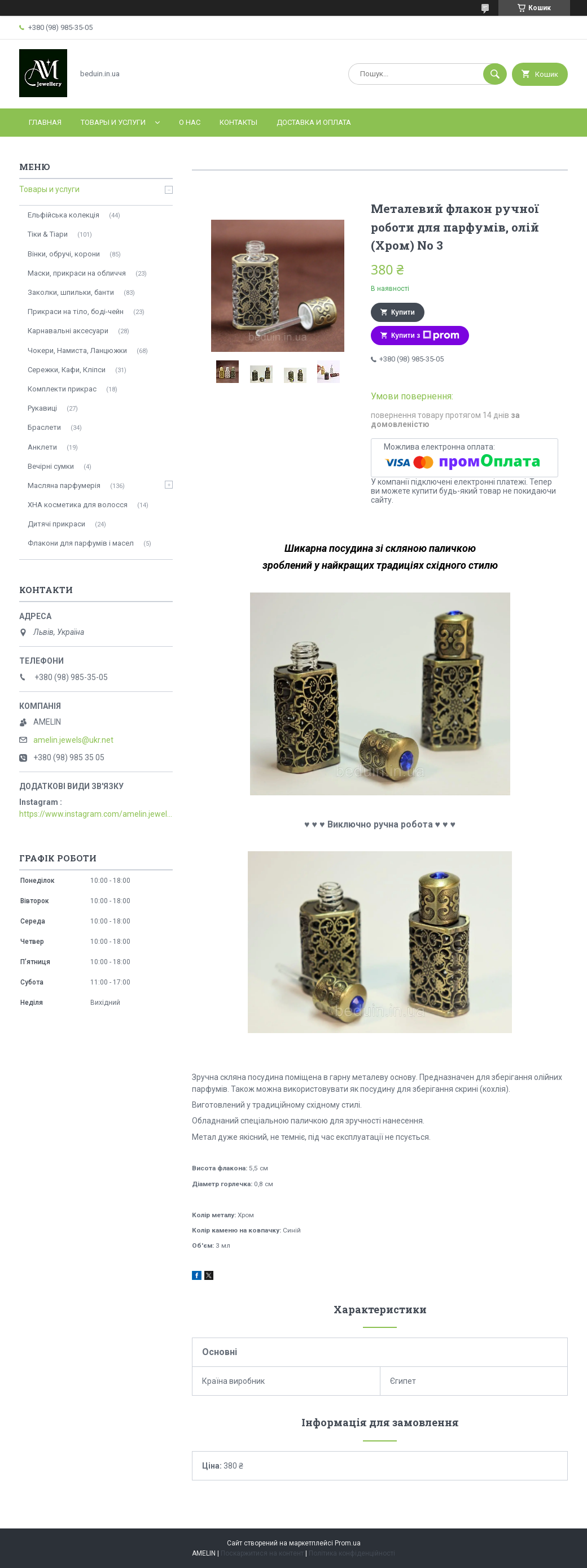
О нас (189, 122)
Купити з (425, 335)
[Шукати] (495, 74)
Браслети (44, 427)
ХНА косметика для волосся (78, 504)
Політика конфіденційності (352, 1553)
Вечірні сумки (51, 466)
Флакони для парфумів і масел (81, 543)
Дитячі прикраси (56, 524)
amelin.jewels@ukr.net (73, 739)
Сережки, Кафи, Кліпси (67, 369)
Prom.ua (348, 1543)
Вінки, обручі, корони (64, 254)
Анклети (42, 447)
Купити (403, 312)
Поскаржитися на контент (262, 1553)
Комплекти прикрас (62, 389)
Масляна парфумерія (64, 485)
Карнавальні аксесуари (68, 330)
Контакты (238, 122)
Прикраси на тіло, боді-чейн (76, 311)
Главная (45, 122)
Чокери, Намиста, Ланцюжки (77, 350)
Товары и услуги (113, 122)
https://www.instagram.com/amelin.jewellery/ (96, 813)
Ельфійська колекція (63, 215)
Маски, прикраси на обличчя (77, 273)
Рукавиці (42, 408)
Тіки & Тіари (48, 234)
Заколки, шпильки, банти (71, 292)
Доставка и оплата (314, 122)
